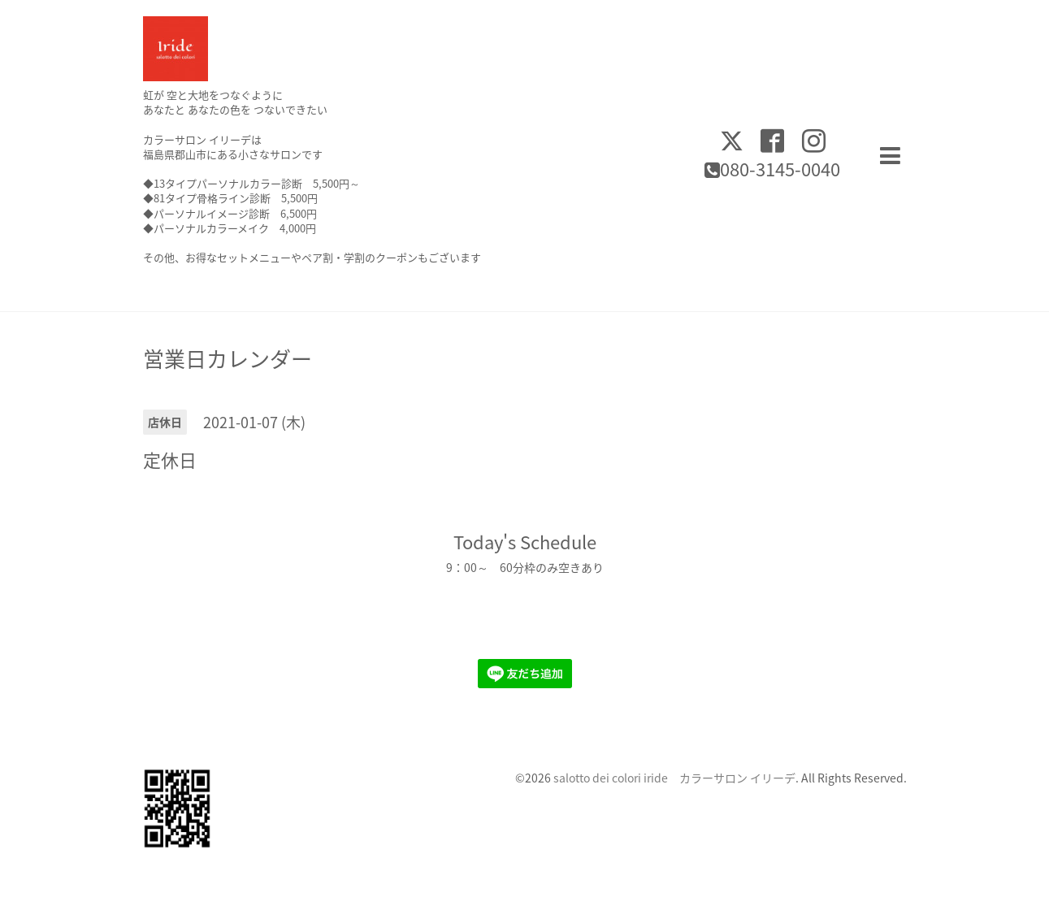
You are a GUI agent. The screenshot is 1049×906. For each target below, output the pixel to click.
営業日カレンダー (227, 358)
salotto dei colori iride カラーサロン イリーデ (674, 777)
